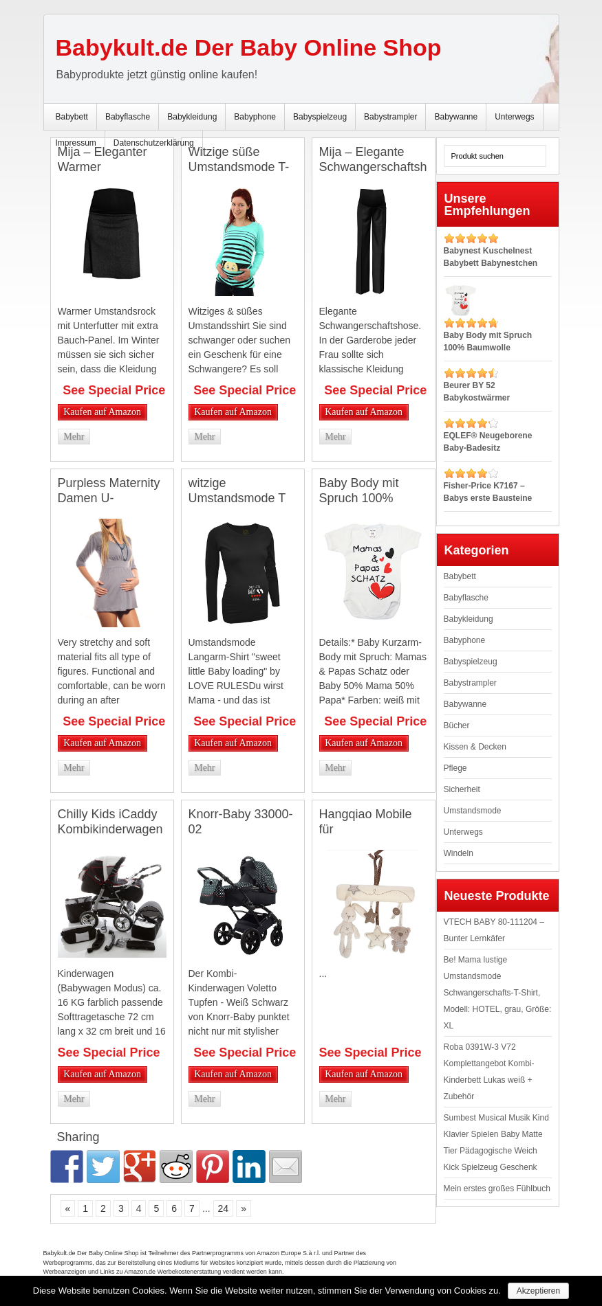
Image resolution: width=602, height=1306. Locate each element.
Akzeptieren (538, 1291)
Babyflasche (127, 117)
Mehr (73, 436)
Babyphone (255, 117)
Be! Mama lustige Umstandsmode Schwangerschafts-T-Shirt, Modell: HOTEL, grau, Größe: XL (498, 993)
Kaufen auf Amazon (102, 412)
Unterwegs (514, 117)
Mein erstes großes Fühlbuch (497, 1188)
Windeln (458, 853)
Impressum (76, 143)
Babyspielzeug (320, 117)
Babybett (72, 117)
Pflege (455, 768)
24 (223, 1208)
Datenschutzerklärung (154, 143)
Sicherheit (462, 789)
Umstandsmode (473, 810)
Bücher (457, 725)
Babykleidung (192, 117)
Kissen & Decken (475, 747)
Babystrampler (390, 117)
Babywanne (455, 117)
